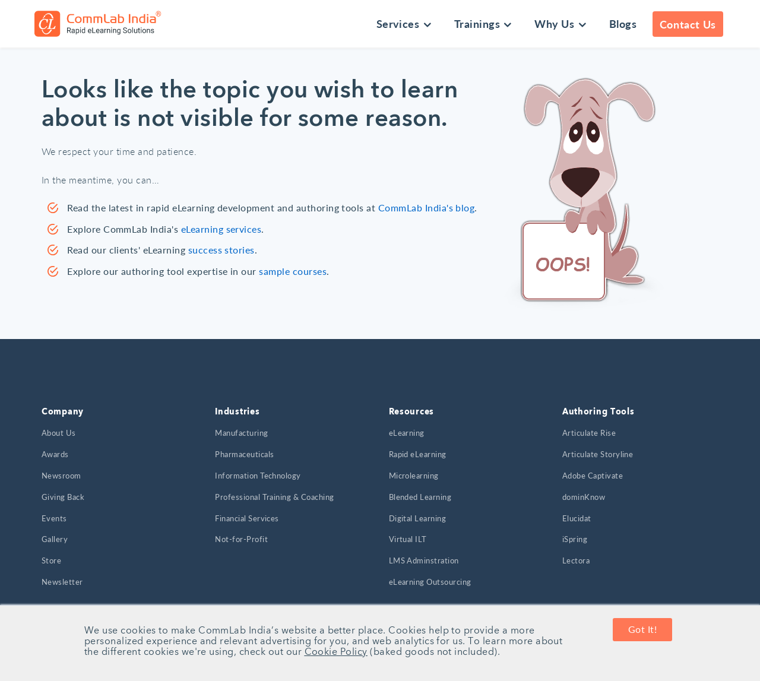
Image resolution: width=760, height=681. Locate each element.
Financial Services (247, 518)
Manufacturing (241, 432)
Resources (411, 412)
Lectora (576, 560)
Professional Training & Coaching (274, 497)
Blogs (622, 23)
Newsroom (61, 475)
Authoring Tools (598, 412)
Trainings (477, 23)
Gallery (55, 539)
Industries (237, 412)
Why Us (554, 23)
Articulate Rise (589, 432)
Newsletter (62, 582)
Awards (55, 454)
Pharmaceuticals (244, 454)
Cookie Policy (336, 652)
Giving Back (63, 497)
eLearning (407, 432)
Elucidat (576, 518)
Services (398, 23)
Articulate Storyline (598, 454)
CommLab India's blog (426, 207)
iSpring (574, 539)
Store (51, 560)
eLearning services (221, 229)
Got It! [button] (642, 629)
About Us (59, 432)
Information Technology (258, 475)
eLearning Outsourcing (430, 582)
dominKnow (583, 497)
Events (54, 518)
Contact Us (688, 24)
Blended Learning (420, 497)
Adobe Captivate (592, 475)
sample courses (293, 271)
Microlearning (414, 475)
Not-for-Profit (241, 539)
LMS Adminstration (424, 560)
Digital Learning (417, 518)
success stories (221, 249)
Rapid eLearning (417, 454)
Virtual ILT (408, 539)
